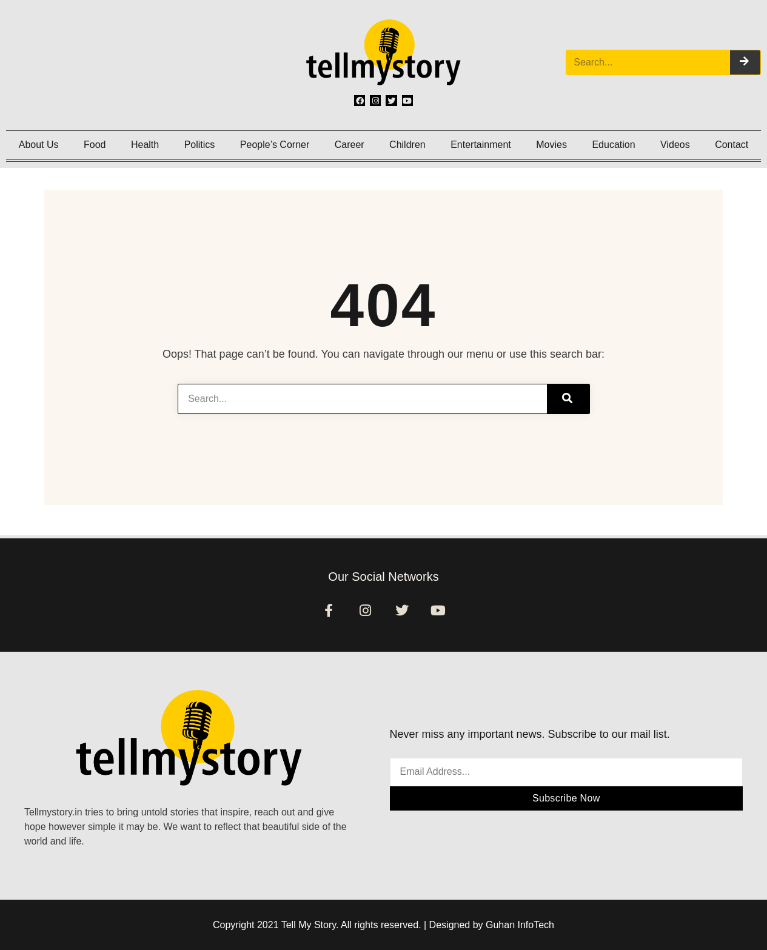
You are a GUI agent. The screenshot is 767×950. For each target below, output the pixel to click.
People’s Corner (274, 144)
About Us (39, 144)
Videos (675, 144)
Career (349, 144)
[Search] (745, 62)
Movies (551, 144)
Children (407, 144)
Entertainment (480, 144)
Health (145, 144)
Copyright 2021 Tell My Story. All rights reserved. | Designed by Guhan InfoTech (383, 925)
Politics (199, 144)
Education (613, 144)
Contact (731, 144)
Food (95, 144)
